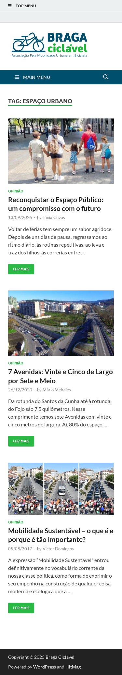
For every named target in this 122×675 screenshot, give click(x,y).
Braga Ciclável (60, 657)
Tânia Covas (54, 217)
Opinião (15, 191)
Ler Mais (18, 267)
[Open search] (106, 77)
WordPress (44, 666)
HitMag (73, 666)
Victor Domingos (58, 548)
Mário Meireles (57, 389)
